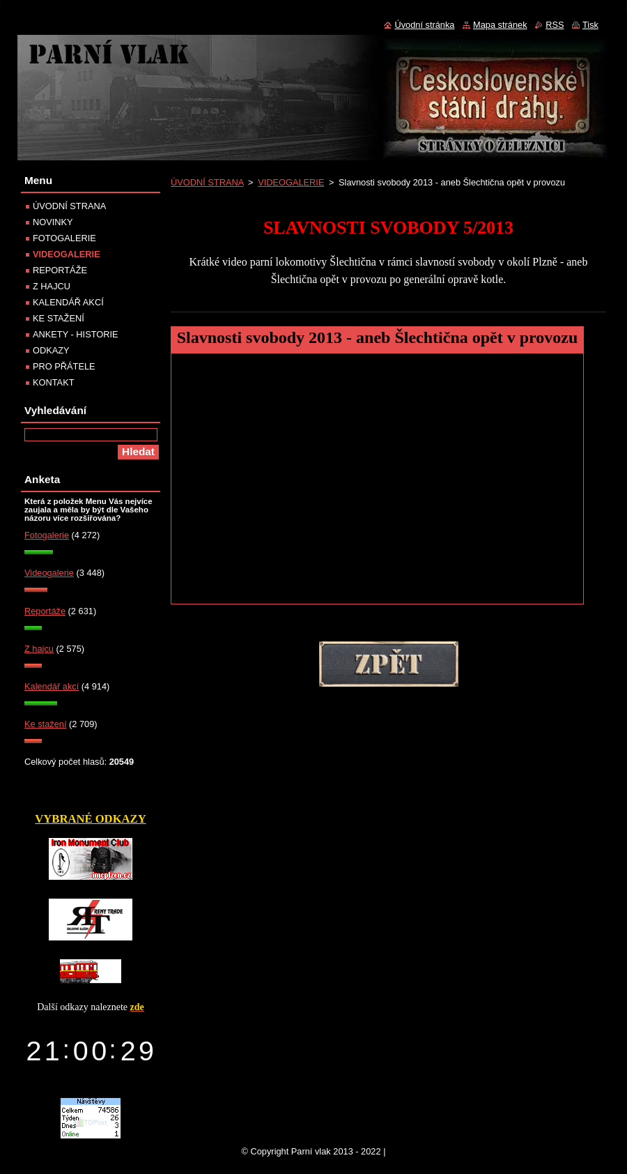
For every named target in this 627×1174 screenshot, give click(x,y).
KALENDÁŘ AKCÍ (68, 302)
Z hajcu (39, 648)
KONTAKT (54, 382)
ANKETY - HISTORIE (75, 334)
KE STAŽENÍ (58, 318)
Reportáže (44, 611)
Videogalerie (49, 572)
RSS (554, 25)
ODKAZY (51, 350)
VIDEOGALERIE (291, 182)
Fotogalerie (46, 535)
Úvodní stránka (424, 25)
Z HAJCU (51, 286)
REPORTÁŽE (60, 270)
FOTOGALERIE (64, 238)
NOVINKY (53, 222)
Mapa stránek (500, 25)
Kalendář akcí (51, 686)
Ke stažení (45, 724)
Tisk (590, 25)
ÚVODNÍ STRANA (207, 182)
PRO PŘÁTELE (64, 366)
